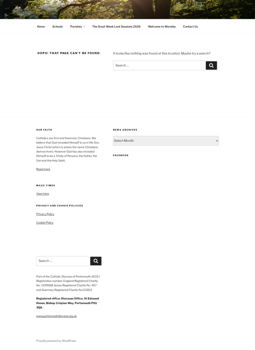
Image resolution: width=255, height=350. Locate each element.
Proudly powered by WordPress (56, 340)
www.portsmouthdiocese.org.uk (56, 316)
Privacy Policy (45, 214)
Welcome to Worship (162, 26)
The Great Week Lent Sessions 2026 (116, 26)
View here (42, 193)
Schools (57, 26)
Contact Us (190, 26)
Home (41, 26)
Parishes (78, 26)
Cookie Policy (44, 222)
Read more (43, 169)
